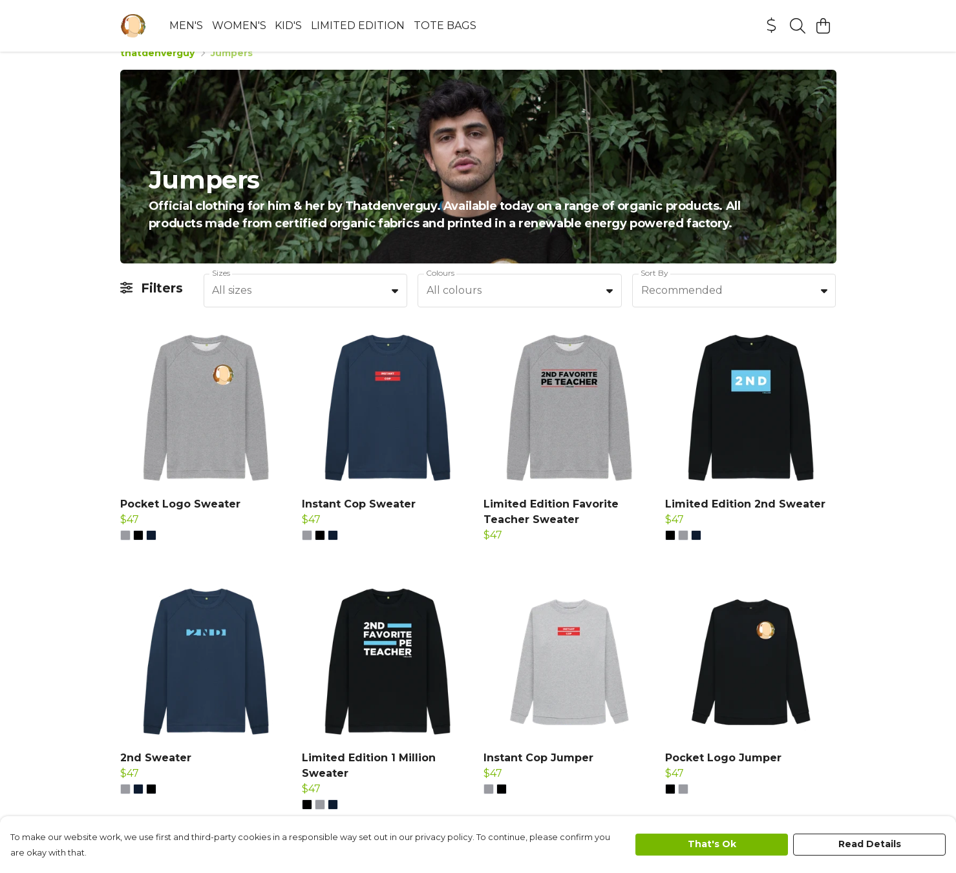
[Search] (798, 26)
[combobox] (306, 306)
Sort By (654, 288)
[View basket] (823, 26)
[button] (395, 306)
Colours (440, 288)
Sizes (221, 288)
